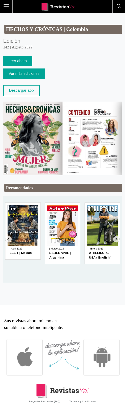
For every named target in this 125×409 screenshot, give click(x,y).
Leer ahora (18, 61)
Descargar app (21, 90)
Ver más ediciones (24, 73)
